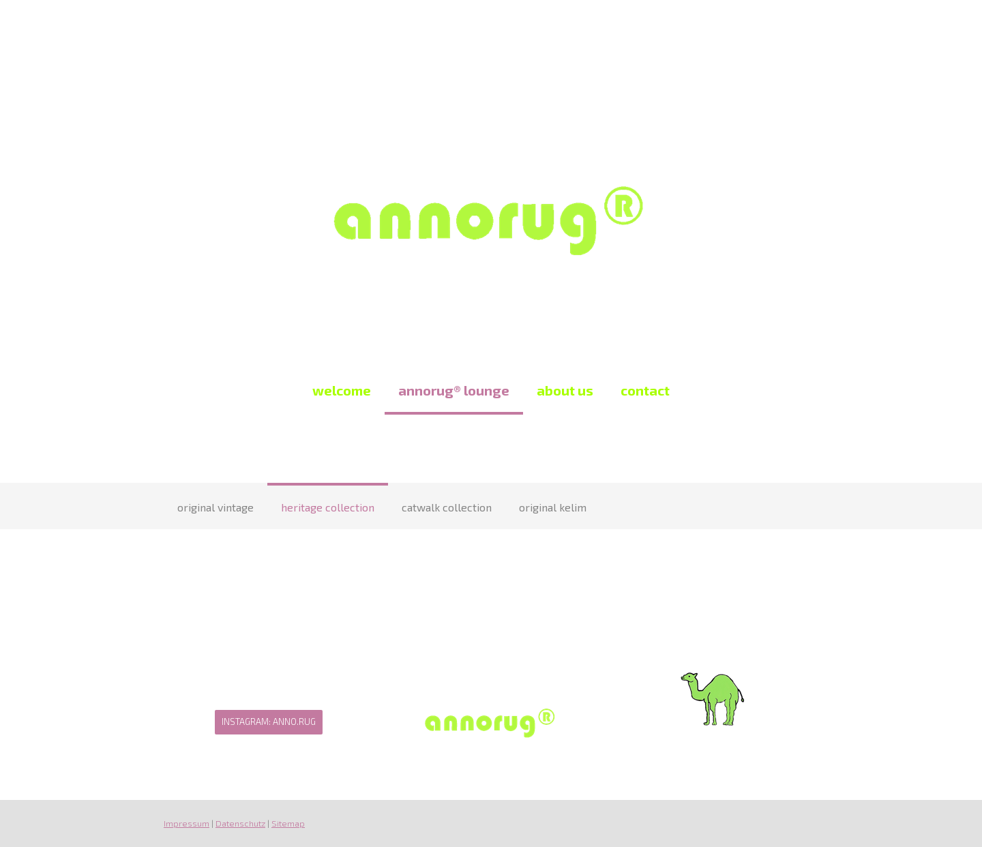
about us (565, 390)
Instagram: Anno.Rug (269, 721)
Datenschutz (240, 823)
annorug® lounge (453, 390)
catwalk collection (447, 507)
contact (645, 390)
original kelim (552, 507)
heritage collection (327, 507)
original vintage (215, 507)
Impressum (186, 823)
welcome (341, 390)
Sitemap (288, 823)
